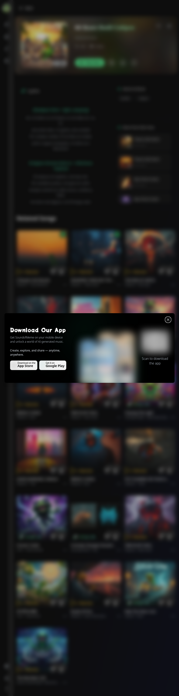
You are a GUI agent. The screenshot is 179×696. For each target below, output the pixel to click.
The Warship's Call (31, 678)
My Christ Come (146, 179)
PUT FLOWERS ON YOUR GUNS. (147, 479)
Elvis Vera (140, 145)
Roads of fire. (82, 611)
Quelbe (125, 98)
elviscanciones (86, 38)
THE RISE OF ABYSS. (140, 280)
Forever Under (28, 545)
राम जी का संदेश (27, 611)
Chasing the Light (139, 412)
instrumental (34, 550)
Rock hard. (91, 417)
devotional (33, 616)
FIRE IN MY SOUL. (85, 412)
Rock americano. (95, 616)
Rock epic (144, 285)
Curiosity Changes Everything (93, 545)
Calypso (143, 98)
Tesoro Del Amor (147, 139)
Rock (140, 351)
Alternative (92, 285)
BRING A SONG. (29, 412)
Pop (87, 351)
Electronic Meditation (58, 682)
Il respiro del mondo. (34, 280)
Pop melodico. (39, 285)
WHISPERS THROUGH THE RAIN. (93, 280)
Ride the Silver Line (140, 346)
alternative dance (158, 417)
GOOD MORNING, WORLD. (92, 346)
